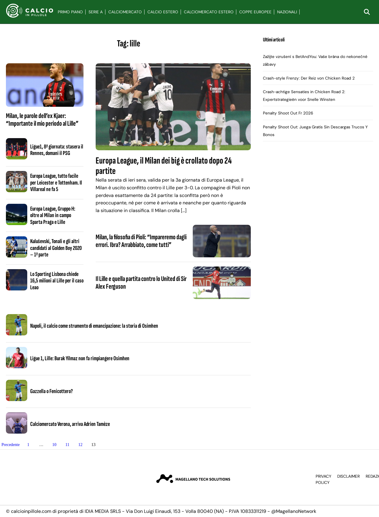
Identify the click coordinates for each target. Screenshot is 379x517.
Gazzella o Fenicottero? (51, 391)
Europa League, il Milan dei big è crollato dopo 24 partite (164, 166)
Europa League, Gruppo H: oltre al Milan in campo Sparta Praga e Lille (52, 215)
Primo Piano (70, 11)
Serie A (96, 11)
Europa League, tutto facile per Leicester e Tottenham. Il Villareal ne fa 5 (56, 182)
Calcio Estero (162, 11)
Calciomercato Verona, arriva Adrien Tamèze (70, 424)
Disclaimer (348, 476)
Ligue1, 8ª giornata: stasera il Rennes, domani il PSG (56, 150)
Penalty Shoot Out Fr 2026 (288, 113)
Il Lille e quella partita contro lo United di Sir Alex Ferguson (141, 282)
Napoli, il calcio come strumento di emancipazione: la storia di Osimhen (94, 325)
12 (80, 444)
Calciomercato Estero (209, 11)
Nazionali (287, 11)
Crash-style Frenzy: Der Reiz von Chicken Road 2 (309, 78)
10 (54, 444)
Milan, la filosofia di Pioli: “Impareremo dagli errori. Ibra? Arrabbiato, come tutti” (141, 241)
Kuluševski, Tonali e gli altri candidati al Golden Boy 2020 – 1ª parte (56, 248)
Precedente (10, 444)
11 (67, 444)
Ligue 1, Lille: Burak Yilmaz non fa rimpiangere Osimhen (79, 358)
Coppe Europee (255, 11)
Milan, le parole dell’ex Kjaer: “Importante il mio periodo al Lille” (42, 120)
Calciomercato (125, 11)
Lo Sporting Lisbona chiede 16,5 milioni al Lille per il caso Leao (56, 281)
